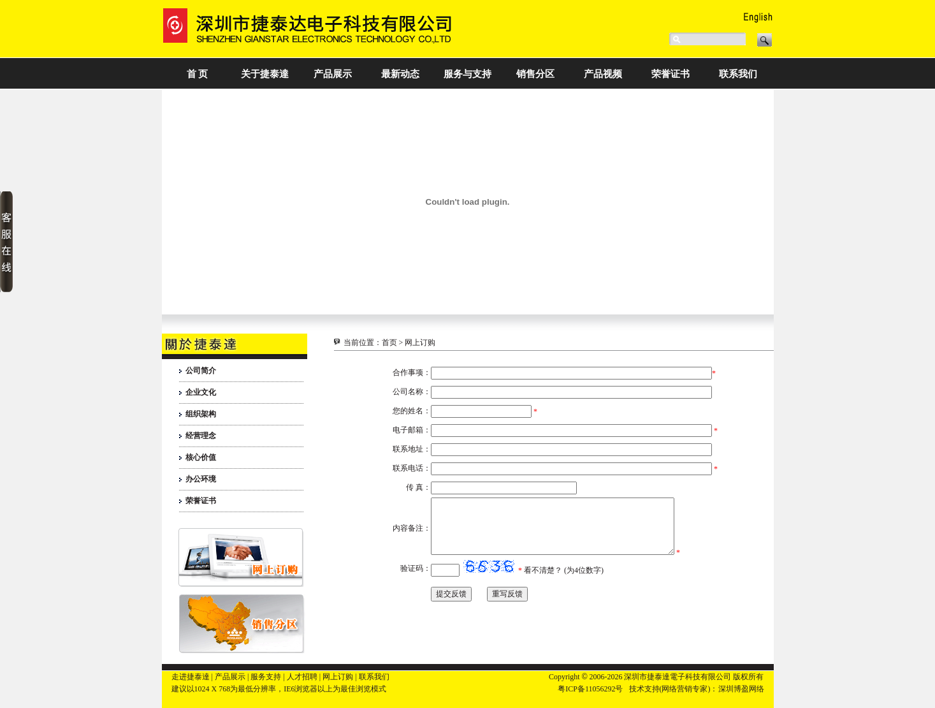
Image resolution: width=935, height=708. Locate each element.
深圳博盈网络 (741, 688)
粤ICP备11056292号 (590, 688)
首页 (389, 342)
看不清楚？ (543, 581)
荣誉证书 (670, 74)
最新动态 (400, 74)
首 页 (197, 74)
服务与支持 (467, 74)
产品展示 (333, 74)
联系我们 (738, 74)
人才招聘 (302, 676)
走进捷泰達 (190, 676)
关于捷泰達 (265, 74)
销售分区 (535, 74)
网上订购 (338, 676)
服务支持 (265, 676)
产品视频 (603, 74)
